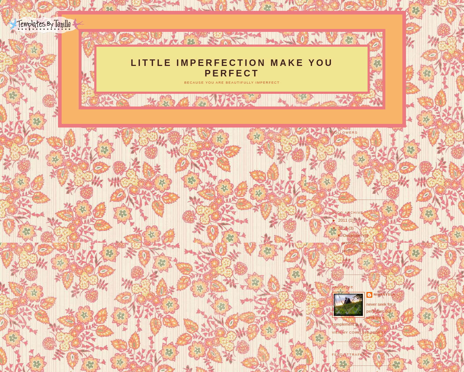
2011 (343, 220)
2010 (343, 228)
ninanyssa (384, 294)
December (353, 235)
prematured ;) (354, 243)
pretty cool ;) (353, 250)
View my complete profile (359, 332)
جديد (346, 259)
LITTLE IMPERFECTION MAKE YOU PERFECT (232, 68)
